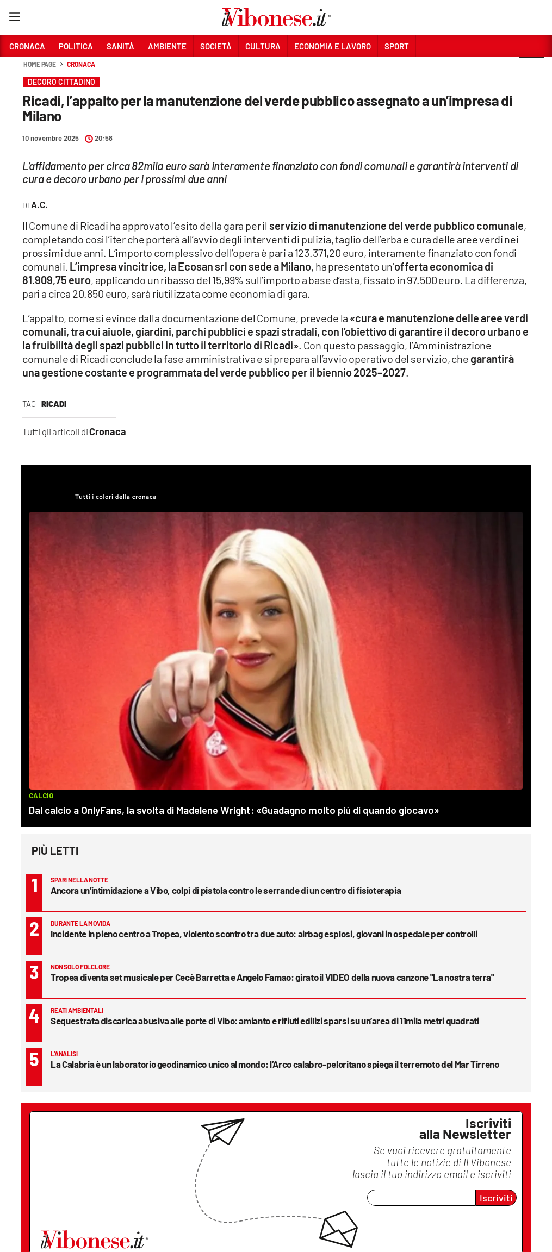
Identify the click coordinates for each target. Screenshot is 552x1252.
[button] (531, 70)
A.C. (39, 204)
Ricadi (53, 404)
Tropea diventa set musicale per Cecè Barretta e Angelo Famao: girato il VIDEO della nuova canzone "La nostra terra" (272, 977)
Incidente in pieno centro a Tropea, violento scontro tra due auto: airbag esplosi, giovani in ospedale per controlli (264, 933)
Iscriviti (496, 1198)
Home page (39, 64)
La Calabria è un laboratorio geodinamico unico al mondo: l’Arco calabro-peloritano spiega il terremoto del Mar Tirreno (275, 1064)
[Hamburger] (14, 18)
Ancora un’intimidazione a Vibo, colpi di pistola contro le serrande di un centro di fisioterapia (226, 890)
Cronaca (81, 64)
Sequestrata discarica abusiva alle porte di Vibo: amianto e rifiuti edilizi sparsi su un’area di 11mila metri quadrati (265, 1020)
